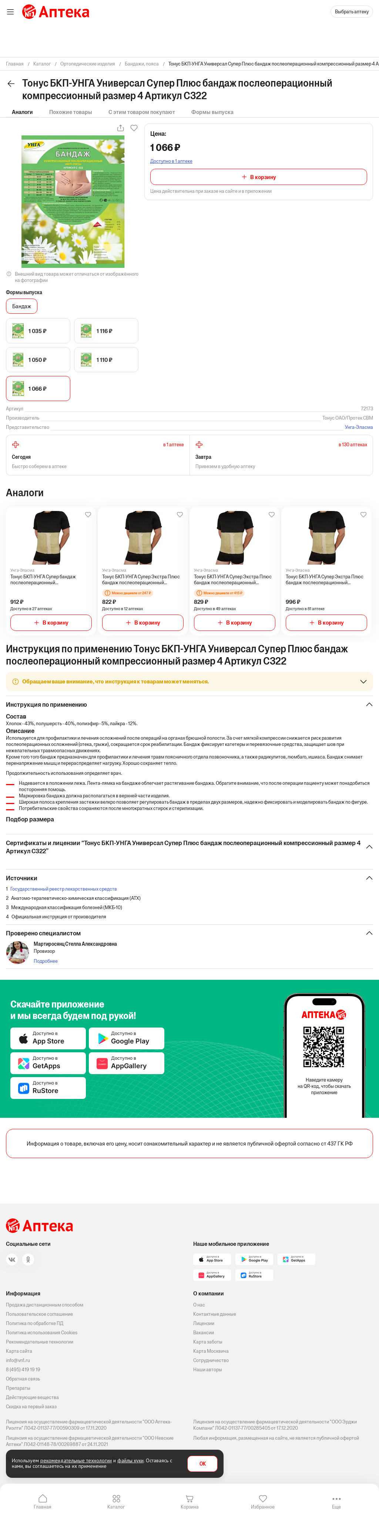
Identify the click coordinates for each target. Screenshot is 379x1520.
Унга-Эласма (359, 427)
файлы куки (130, 1460)
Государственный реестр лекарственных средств (63, 889)
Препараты (18, 1388)
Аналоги (22, 111)
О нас (199, 1305)
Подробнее (46, 961)
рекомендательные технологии (76, 1460)
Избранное (263, 1507)
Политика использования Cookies (41, 1332)
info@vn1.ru (18, 1360)
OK (202, 1464)
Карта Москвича (211, 1351)
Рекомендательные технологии (39, 1342)
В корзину (263, 177)
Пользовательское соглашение (39, 1314)
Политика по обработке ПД (34, 1323)
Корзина (190, 1507)
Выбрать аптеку (352, 12)
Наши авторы (207, 1369)
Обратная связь (23, 1379)
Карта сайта (19, 1351)
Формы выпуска (212, 111)
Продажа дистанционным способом (44, 1305)
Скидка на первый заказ (31, 1406)
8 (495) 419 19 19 (23, 1369)
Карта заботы (207, 1342)
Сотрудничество (211, 1360)
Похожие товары (70, 111)
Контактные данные (214, 1314)
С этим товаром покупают (141, 111)
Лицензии (203, 1323)
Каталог (116, 1507)
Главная (42, 1507)
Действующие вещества (32, 1397)
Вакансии (203, 1332)
